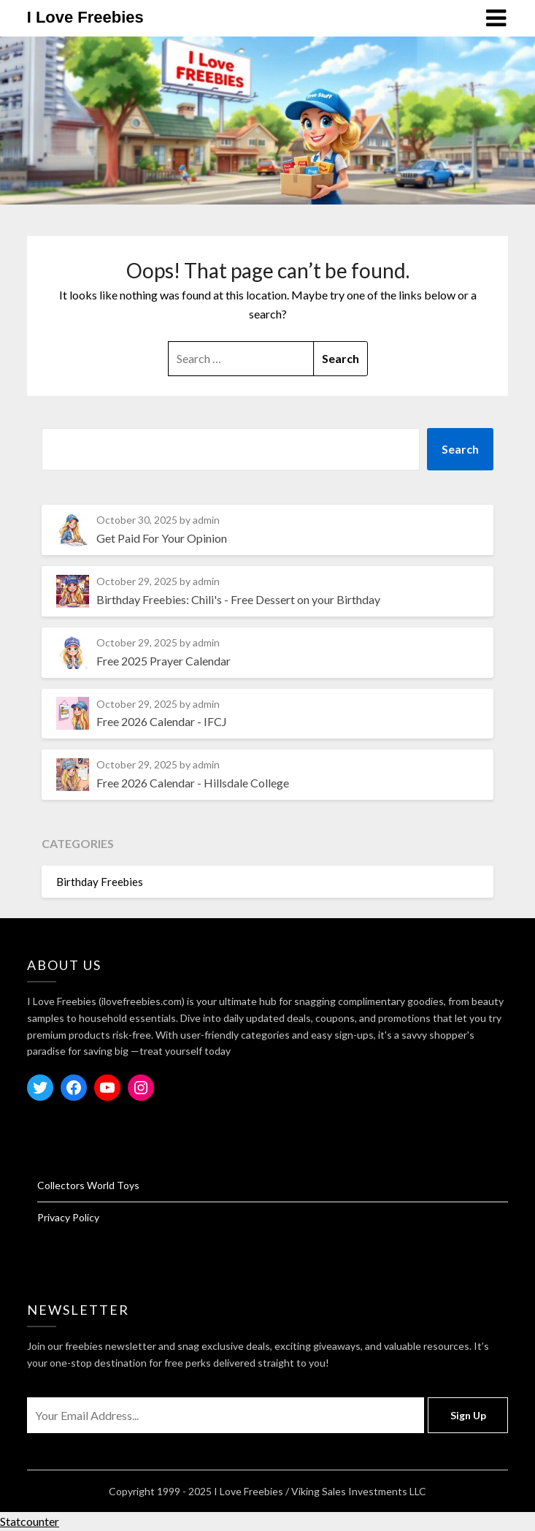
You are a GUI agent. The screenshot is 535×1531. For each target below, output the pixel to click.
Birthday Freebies (99, 881)
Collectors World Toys (88, 1185)
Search (460, 449)
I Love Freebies (85, 17)
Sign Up (468, 1415)
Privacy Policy (68, 1217)
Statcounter (29, 1521)
